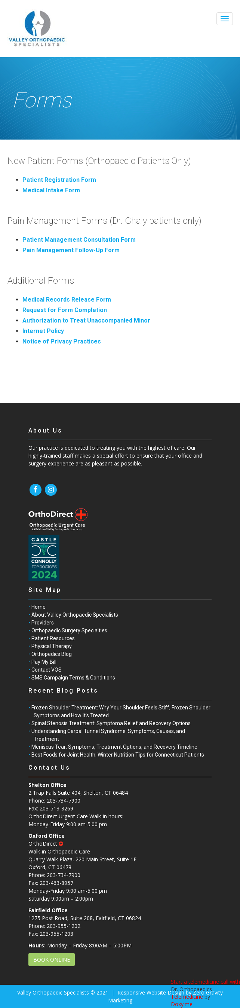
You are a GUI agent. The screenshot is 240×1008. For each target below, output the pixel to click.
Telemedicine (187, 996)
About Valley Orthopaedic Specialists (74, 615)
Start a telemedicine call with (205, 981)
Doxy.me (182, 1004)
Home (38, 607)
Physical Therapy (51, 646)
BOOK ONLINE (51, 959)
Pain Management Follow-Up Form (71, 250)
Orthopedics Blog (51, 654)
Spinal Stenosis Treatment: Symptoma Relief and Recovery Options (111, 723)
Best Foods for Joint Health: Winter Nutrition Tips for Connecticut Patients (117, 755)
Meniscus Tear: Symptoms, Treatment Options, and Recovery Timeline (114, 747)
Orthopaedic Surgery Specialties (69, 630)
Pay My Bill (43, 662)
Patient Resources (53, 638)
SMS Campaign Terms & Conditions (73, 678)
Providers (42, 623)
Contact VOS (46, 670)
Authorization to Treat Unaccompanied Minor (86, 320)
